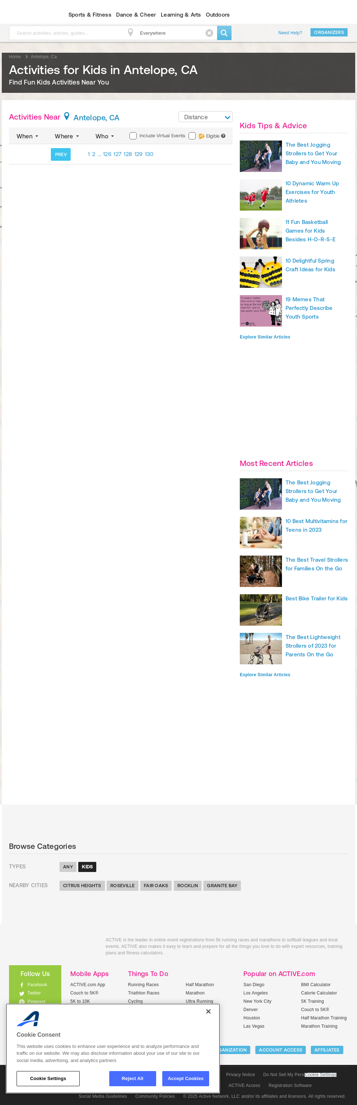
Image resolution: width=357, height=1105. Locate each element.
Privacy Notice (240, 1074)
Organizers (329, 32)
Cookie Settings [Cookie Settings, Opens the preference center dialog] (48, 1078)
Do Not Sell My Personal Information (299, 1074)
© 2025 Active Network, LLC (211, 1096)
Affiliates (327, 1050)
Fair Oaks (156, 885)
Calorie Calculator (319, 993)
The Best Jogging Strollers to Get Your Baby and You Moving (313, 153)
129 (139, 154)
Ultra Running (199, 1001)
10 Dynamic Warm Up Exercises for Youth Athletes (312, 192)
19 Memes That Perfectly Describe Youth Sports (309, 308)
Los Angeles (255, 993)
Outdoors (218, 15)
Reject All (133, 1078)
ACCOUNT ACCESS (280, 1050)
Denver (250, 1009)
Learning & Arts (181, 15)
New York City (257, 1001)
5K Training (312, 1001)
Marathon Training (319, 1026)
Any (68, 866)
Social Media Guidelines (103, 1096)
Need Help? (290, 32)
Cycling (135, 1001)
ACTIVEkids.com (52, 948)
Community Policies (155, 1096)
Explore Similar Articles (265, 337)
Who (105, 136)
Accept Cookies (185, 1078)
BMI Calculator (316, 984)
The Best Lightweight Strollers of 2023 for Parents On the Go (313, 645)
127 (118, 154)
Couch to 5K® (84, 993)
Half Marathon (200, 984)
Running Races (143, 984)
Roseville (122, 885)
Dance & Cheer (136, 15)
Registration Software (290, 1085)
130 (149, 154)
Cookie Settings (320, 1075)
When (28, 136)
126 (107, 154)
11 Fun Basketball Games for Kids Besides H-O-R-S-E (310, 230)
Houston (251, 1017)
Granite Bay (222, 885)
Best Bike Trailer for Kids (317, 598)
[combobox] (205, 116)
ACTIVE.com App (87, 984)
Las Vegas (253, 1026)
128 (128, 154)
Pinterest (36, 1001)
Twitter (34, 993)
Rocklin (187, 885)
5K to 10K (80, 1001)
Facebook (37, 984)
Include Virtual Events (157, 135)
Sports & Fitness (90, 15)
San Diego (253, 984)
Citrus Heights (82, 885)
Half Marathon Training (324, 1017)
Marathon (195, 993)
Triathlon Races (143, 993)
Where (67, 136)
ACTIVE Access (244, 1085)
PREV (61, 154)
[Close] (208, 1011)
